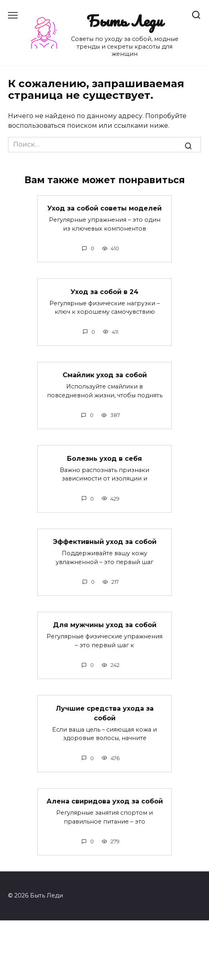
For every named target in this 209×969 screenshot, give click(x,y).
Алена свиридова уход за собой (105, 801)
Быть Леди (125, 20)
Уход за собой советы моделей (104, 208)
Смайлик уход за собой (105, 375)
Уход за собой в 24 (104, 291)
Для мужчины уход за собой (104, 625)
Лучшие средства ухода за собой (105, 713)
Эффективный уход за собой (104, 542)
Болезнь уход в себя (104, 458)
